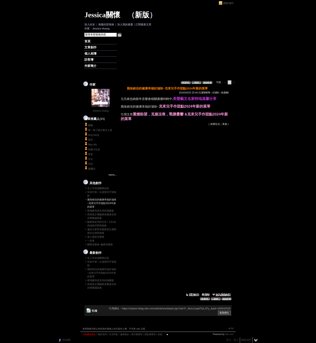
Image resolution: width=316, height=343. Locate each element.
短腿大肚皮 (94, 149)
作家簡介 (90, 65)
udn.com (229, 334)
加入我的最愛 (125, 24)
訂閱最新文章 (143, 24)
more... (112, 174)
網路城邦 (228, 3)
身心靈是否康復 (95, 236)
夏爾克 (91, 168)
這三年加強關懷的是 (98, 188)
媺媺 (90, 125)
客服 (160, 334)
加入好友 (89, 24)
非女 (90, 159)
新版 (142, 15)
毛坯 (90, 164)
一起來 (91, 240)
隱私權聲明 (150, 334)
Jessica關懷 (102, 15)
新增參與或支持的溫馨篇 (100, 210)
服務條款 (124, 334)
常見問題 (113, 334)
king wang (93, 135)
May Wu (92, 144)
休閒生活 (215, 124)
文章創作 (90, 47)
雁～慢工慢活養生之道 (100, 130)
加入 (236, 339)
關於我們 (102, 334)
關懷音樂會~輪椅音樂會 (100, 244)
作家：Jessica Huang (96, 28)
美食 (224, 124)
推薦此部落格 (106, 24)
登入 (229, 339)
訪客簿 (89, 59)
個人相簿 (90, 53)
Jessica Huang (101, 110)
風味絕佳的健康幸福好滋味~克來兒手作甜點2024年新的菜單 (101, 273)
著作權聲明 (136, 334)
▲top (231, 328)
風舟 (90, 139)
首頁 (87, 41)
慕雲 (90, 154)
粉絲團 (66, 339)
